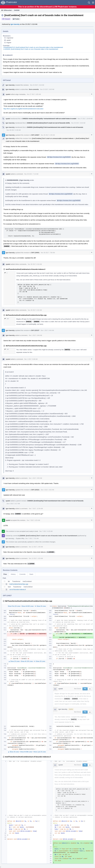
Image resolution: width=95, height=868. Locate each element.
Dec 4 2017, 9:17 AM (13, 503)
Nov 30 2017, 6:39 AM (48, 135)
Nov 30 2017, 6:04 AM (78, 123)
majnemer (9, 38)
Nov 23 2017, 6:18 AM (37, 85)
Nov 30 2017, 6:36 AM (14, 130)
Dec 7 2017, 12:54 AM (36, 508)
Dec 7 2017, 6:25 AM (33, 520)
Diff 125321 (35, 490)
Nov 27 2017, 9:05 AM (34, 94)
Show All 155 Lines (27, 661)
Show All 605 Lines (27, 606)
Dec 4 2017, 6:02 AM (47, 490)
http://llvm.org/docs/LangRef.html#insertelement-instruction (23, 109)
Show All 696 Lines (26, 752)
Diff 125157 (35, 330)
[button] (93, 2)
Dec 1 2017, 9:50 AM (35, 478)
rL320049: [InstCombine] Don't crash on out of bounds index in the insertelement (30, 49)
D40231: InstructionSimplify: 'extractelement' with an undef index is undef (49, 118)
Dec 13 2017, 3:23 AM (36, 558)
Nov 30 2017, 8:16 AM (35, 264)
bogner (8, 42)
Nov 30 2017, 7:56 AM (48, 252)
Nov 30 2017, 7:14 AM (31, 174)
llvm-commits (34, 89)
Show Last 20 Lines (39, 752)
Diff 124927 (35, 135)
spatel (8, 40)
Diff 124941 (35, 252)
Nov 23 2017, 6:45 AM (47, 89)
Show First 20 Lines (14, 606)
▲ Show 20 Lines (14, 661)
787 (6, 319)
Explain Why (20, 538)
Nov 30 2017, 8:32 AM (35, 310)
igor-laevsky (15, 24)
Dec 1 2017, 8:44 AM (47, 330)
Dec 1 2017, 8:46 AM (35, 335)
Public (17, 19)
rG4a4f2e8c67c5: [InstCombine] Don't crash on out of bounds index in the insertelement (33, 47)
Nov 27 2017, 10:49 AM (85, 118)
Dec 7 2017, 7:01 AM (32, 538)
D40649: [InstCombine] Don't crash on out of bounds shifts (48, 123)
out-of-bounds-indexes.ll (17, 589)
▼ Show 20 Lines (40, 606)
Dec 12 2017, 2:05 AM (36, 547)
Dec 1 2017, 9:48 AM (30, 359)
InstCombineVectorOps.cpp (18, 584)
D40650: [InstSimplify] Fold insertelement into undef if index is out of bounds (55, 127)
